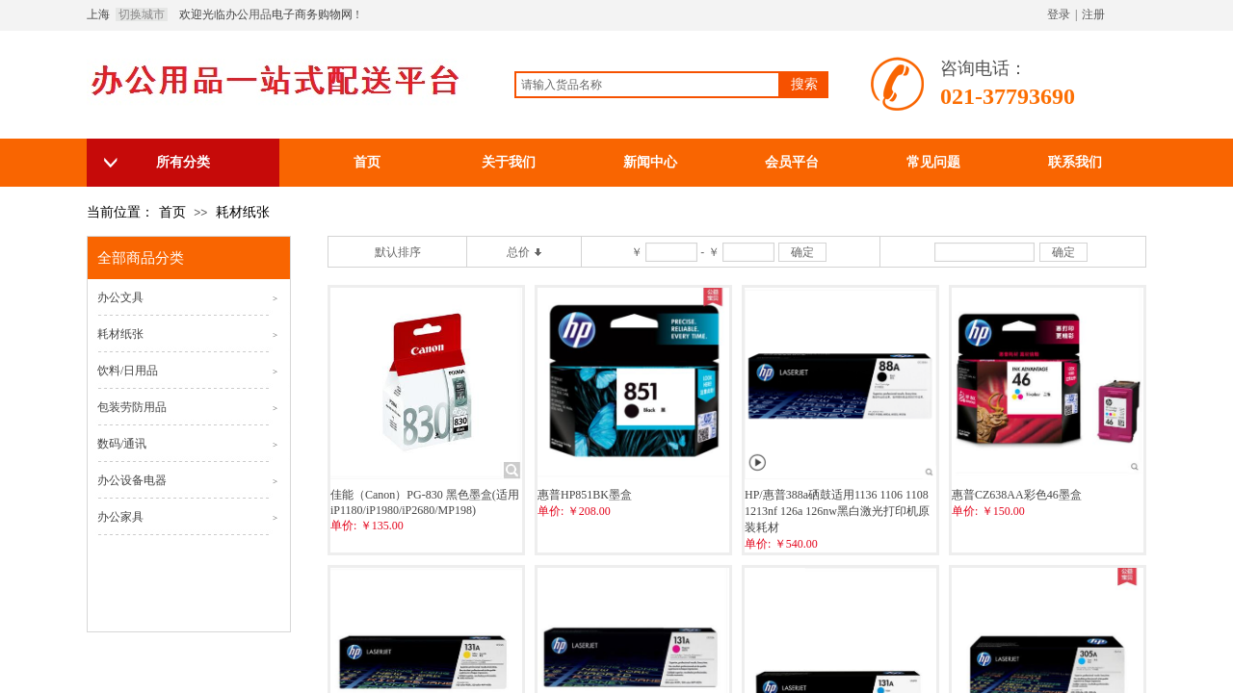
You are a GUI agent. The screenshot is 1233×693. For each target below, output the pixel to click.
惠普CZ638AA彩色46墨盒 (1017, 494)
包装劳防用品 (132, 407)
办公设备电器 (132, 480)
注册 (1093, 14)
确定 (802, 252)
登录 (1058, 14)
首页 (172, 212)
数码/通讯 (121, 443)
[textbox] (647, 84)
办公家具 (120, 517)
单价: (343, 525)
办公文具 (120, 297)
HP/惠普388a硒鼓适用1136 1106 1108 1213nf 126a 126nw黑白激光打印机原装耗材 (837, 511)
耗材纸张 (243, 212)
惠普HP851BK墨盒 (585, 494)
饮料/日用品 (127, 370)
